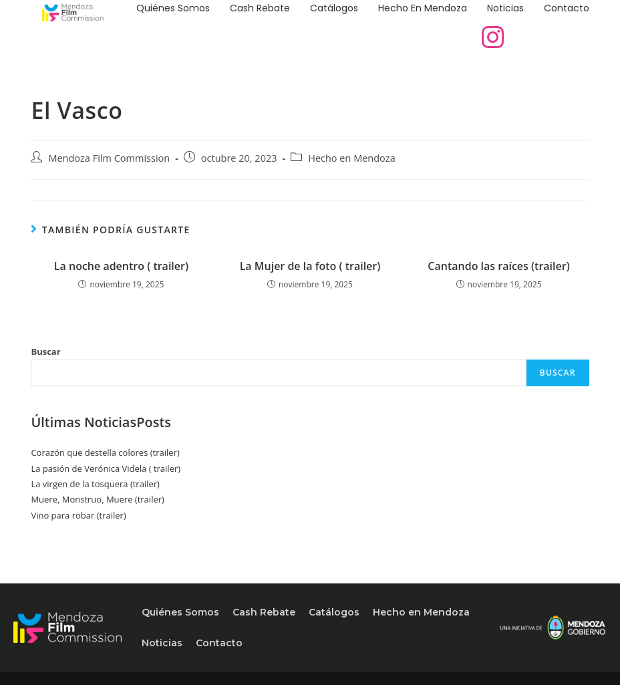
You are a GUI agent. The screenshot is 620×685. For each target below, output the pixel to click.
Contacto (566, 8)
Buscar (45, 352)
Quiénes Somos (173, 8)
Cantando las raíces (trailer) (498, 266)
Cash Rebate (260, 8)
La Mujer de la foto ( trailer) (310, 266)
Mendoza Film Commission (109, 158)
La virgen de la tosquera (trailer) (95, 484)
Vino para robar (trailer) (78, 515)
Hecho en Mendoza (422, 8)
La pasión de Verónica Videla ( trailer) (105, 468)
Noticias (505, 8)
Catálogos (334, 8)
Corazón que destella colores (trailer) (105, 452)
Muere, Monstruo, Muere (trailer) (97, 499)
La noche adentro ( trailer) (121, 266)
